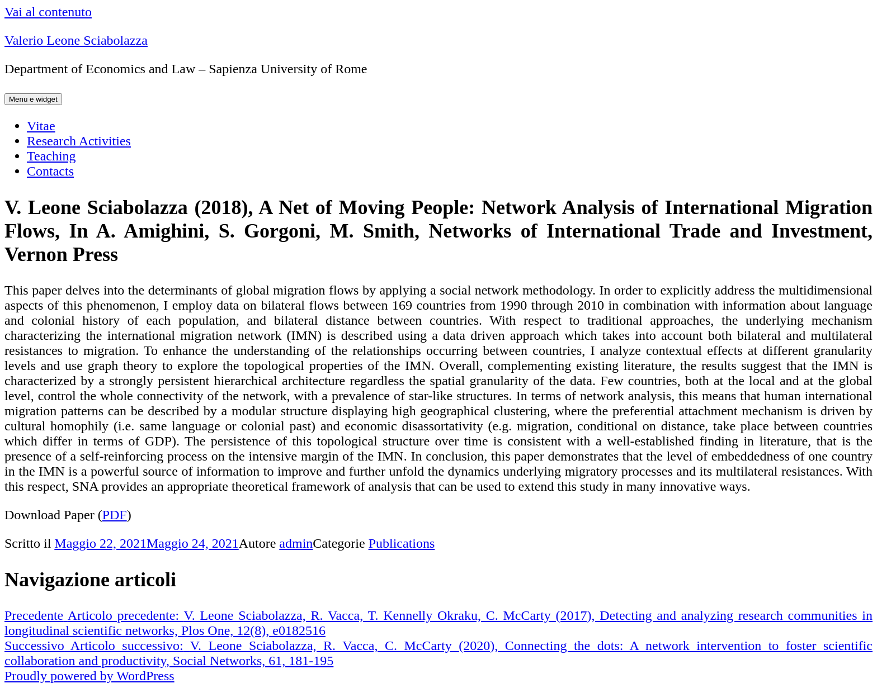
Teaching (51, 156)
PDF (114, 514)
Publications (402, 543)
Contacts (50, 171)
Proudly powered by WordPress (89, 675)
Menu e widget (33, 99)
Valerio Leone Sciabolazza (76, 40)
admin (296, 543)
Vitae (41, 125)
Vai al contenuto (48, 11)
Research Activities (79, 141)
